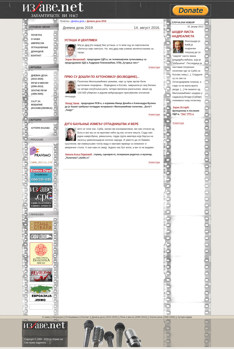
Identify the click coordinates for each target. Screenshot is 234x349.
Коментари (154, 67)
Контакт (36, 55)
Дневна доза (77, 21)
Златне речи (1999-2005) (162, 317)
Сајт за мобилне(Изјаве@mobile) (42, 104)
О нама (35, 39)
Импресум (37, 43)
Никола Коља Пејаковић (78, 154)
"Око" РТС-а (187, 114)
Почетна (36, 35)
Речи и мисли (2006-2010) (133, 317)
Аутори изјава (40, 128)
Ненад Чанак (72, 103)
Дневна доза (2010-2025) (105, 317)
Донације (37, 51)
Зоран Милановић (75, 59)
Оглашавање (39, 47)
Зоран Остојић (181, 107)
